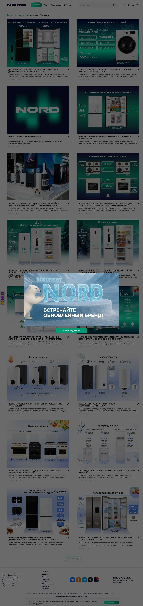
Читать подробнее (71, 330)
